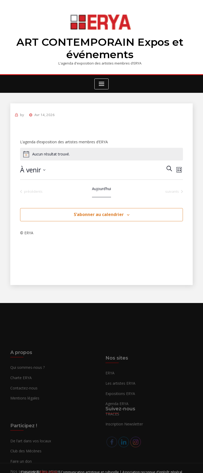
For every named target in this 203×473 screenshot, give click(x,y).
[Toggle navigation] (101, 82)
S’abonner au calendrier (99, 211)
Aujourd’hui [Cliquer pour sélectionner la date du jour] (101, 185)
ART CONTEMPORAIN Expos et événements (100, 47)
